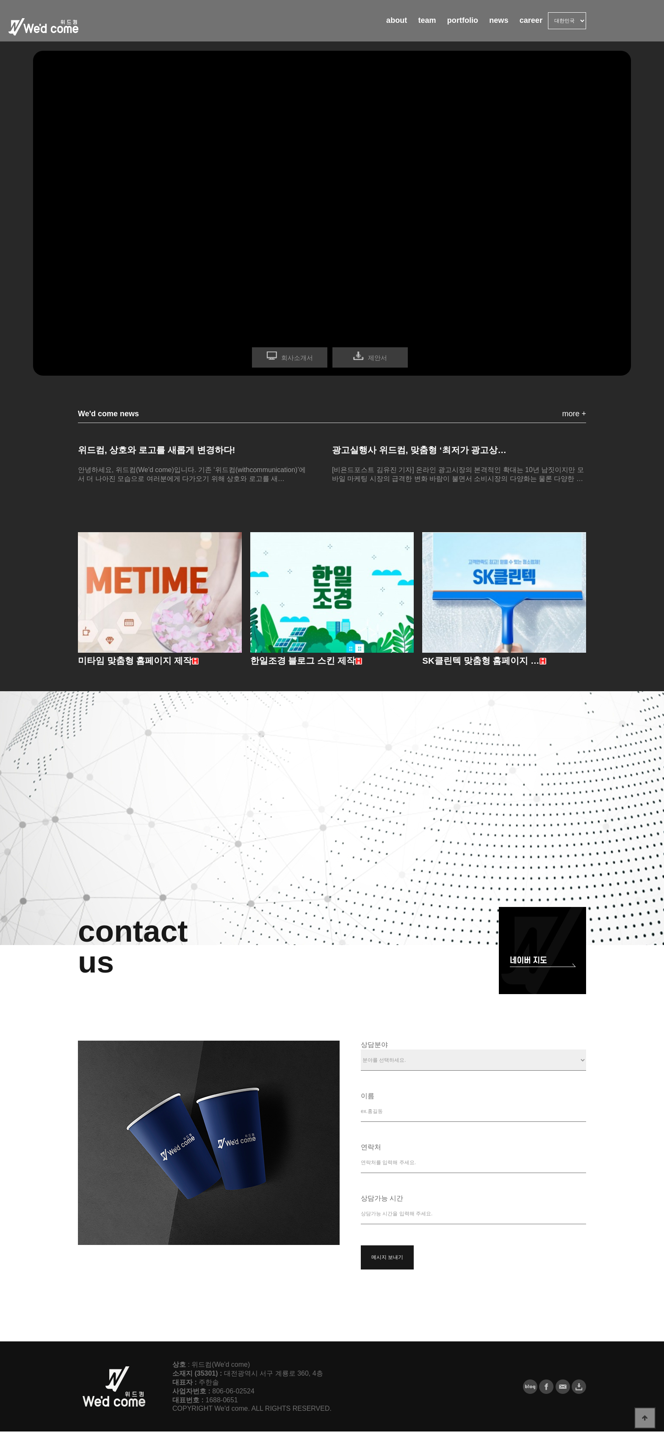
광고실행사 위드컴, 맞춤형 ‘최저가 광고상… (427, 450)
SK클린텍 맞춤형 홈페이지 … (486, 665)
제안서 (377, 357)
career (527, 25)
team (401, 25)
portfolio (444, 25)
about (364, 25)
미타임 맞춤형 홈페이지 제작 (140, 665)
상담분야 (374, 1050)
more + (574, 413)
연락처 (371, 1152)
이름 (367, 1101)
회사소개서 (297, 357)
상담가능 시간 (382, 1203)
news (488, 25)
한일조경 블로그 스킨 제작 (307, 665)
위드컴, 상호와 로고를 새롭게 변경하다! (164, 450)
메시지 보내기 (387, 1263)
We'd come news (108, 413)
